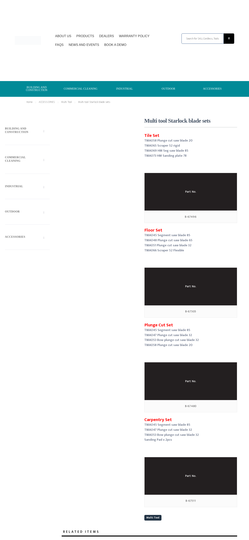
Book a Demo (115, 44)
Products (85, 36)
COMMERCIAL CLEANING (80, 88)
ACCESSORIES (212, 88)
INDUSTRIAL (124, 88)
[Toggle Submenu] (27, 131)
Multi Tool (153, 517)
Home (29, 102)
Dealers (106, 36)
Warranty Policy (134, 36)
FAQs (59, 44)
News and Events (84, 44)
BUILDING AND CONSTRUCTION (36, 89)
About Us (63, 36)
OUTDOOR (168, 88)
